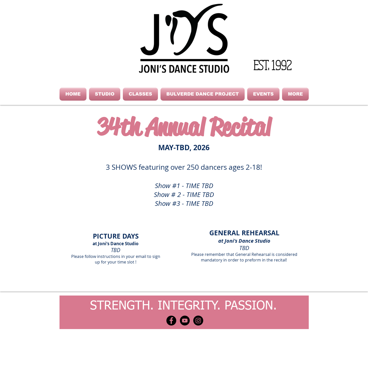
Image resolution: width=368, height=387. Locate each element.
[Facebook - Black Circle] (171, 321)
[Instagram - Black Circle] (198, 321)
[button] (105, 94)
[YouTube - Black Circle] (185, 321)
